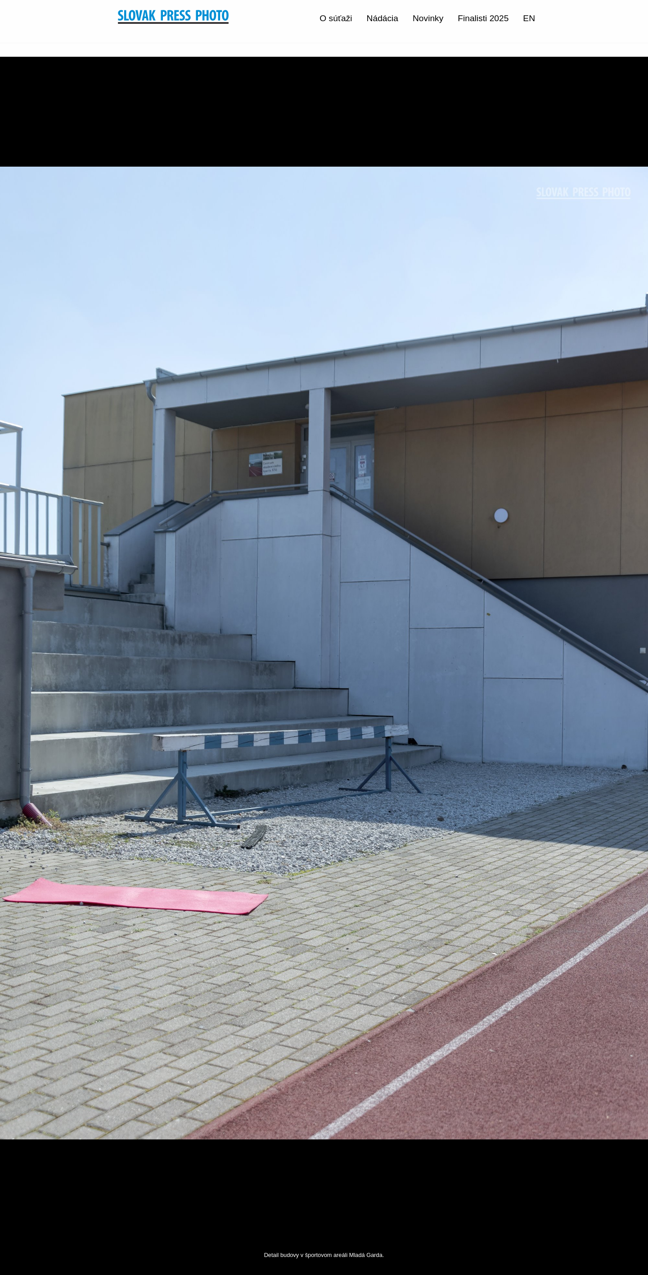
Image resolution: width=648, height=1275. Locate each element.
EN (529, 18)
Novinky (428, 18)
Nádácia (382, 18)
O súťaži (336, 18)
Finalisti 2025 (483, 18)
